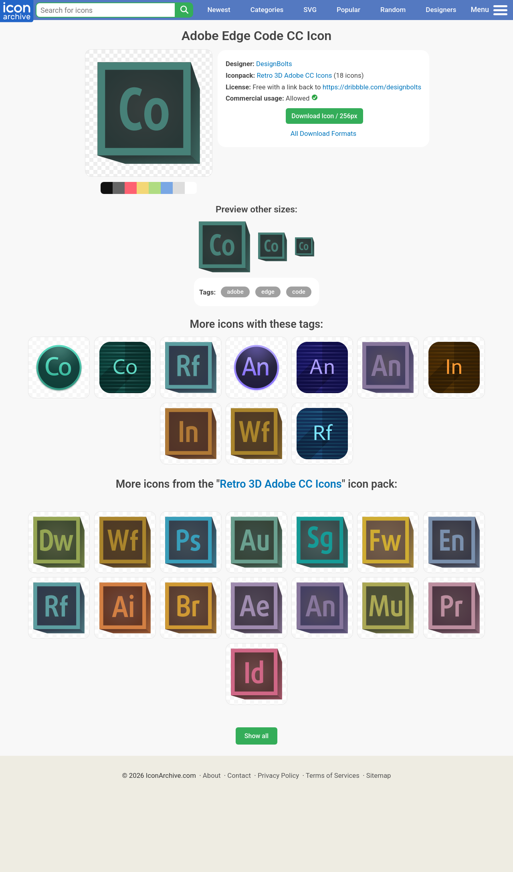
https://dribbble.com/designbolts (372, 87)
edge (268, 291)
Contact (239, 775)
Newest (218, 10)
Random (393, 10)
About (212, 775)
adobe (235, 291)
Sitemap (378, 775)
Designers (441, 10)
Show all (256, 736)
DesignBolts (274, 64)
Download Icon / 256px (324, 116)
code (298, 291)
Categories (267, 10)
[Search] (184, 10)
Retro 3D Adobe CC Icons (294, 75)
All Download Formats (324, 133)
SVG (310, 10)
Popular (348, 10)
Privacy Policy (278, 775)
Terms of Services (333, 775)
